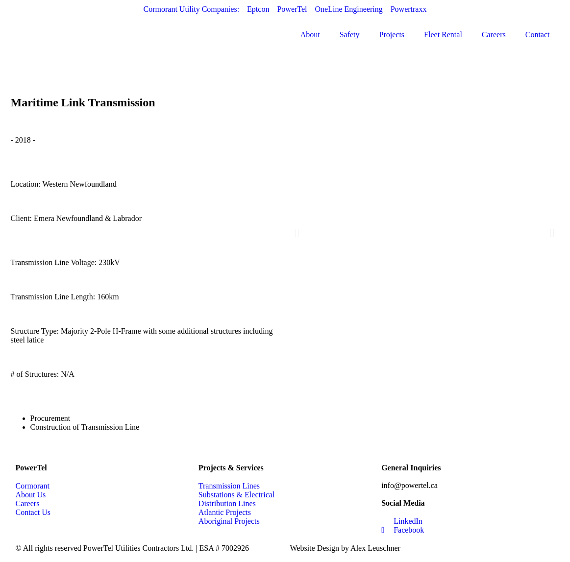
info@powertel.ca (409, 485)
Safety (350, 34)
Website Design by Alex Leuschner (345, 548)
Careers (494, 34)
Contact (537, 34)
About (310, 34)
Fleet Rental (443, 34)
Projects (392, 34)
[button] (297, 232)
